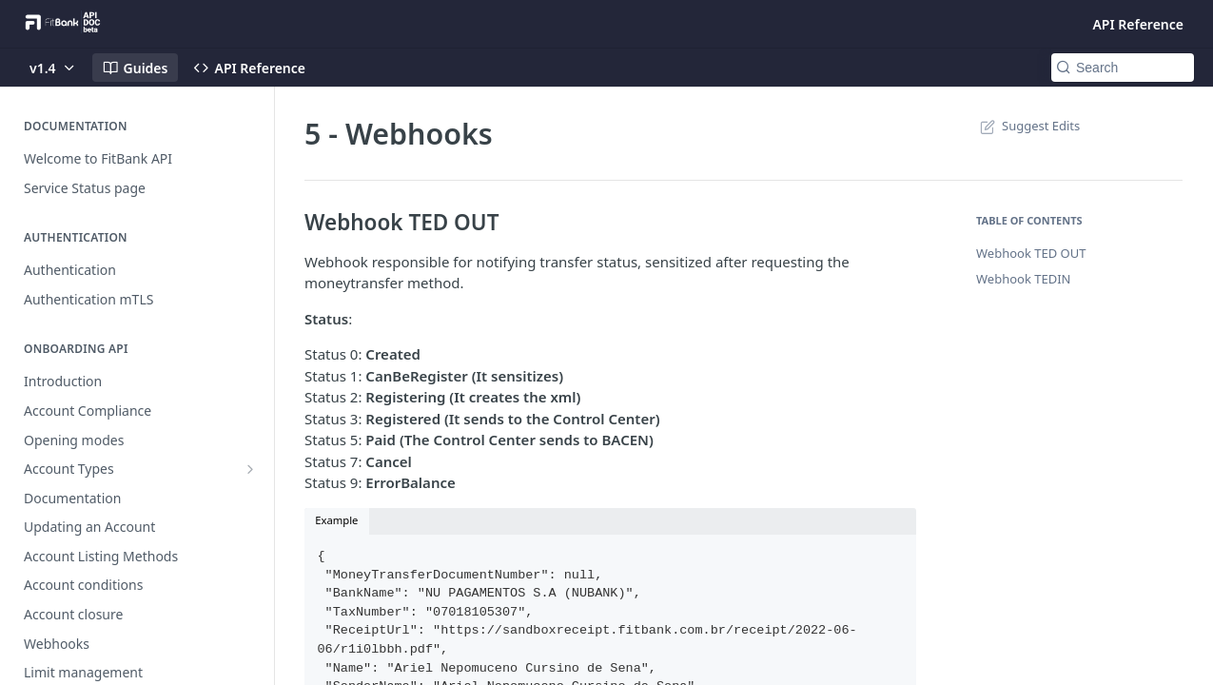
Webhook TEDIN (1023, 278)
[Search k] (1122, 67)
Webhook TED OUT (1031, 253)
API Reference (1138, 24)
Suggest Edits (1028, 125)
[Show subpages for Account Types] (250, 469)
